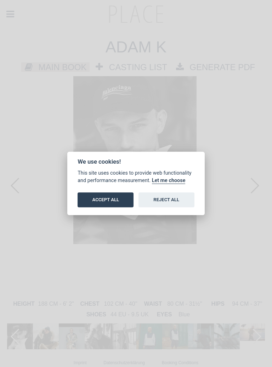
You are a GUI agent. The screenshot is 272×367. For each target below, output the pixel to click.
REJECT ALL (166, 199)
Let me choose (169, 180)
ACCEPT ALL (105, 199)
